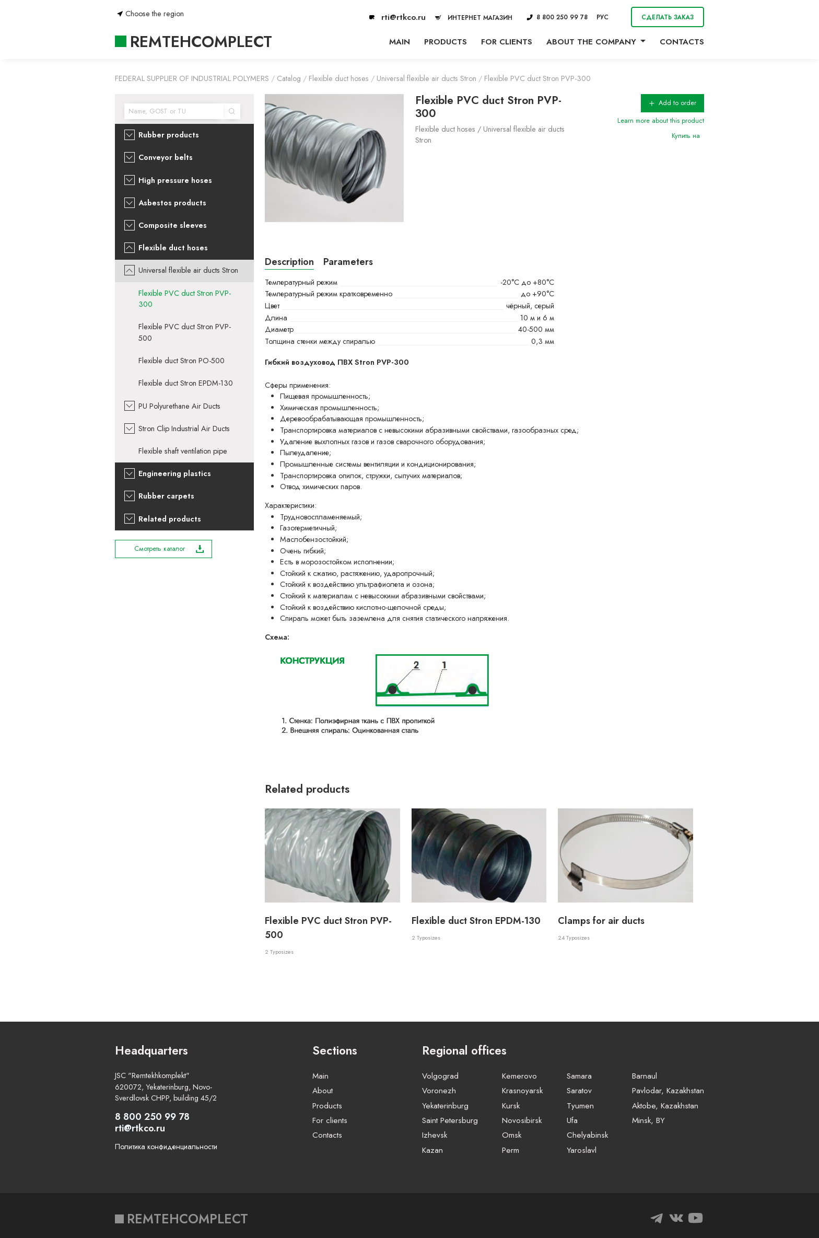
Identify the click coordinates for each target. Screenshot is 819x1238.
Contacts (682, 42)
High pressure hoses (175, 180)
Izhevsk (434, 1135)
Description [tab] (289, 262)
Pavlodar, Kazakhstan (668, 1090)
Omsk (511, 1135)
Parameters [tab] (348, 262)
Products (445, 42)
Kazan (432, 1150)
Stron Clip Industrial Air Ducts (184, 428)
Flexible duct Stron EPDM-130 (185, 383)
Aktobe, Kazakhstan (665, 1106)
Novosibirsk (522, 1120)
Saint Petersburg (450, 1120)
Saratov (579, 1090)
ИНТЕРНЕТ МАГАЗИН (472, 17)
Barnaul (644, 1076)
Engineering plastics (174, 473)
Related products (169, 519)
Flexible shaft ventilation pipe (182, 451)
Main (399, 42)
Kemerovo (519, 1076)
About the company (591, 42)
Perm (510, 1150)
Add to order (672, 103)
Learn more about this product (660, 120)
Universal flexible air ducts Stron (188, 270)
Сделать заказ (667, 17)
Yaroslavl (581, 1150)
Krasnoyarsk (522, 1090)
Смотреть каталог (169, 548)
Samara (579, 1076)
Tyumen (580, 1106)
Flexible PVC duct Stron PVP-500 (184, 332)
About (322, 1090)
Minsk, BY (648, 1120)
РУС (602, 17)
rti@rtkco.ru (397, 17)
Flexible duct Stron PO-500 (181, 360)
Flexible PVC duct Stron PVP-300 (184, 299)
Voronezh (439, 1090)
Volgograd (440, 1076)
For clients (506, 42)
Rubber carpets (166, 496)
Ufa (572, 1120)
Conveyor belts (165, 157)
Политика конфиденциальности (166, 1146)
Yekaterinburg (445, 1106)
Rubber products (168, 135)
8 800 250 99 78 (557, 17)
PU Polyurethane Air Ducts (179, 406)
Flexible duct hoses (173, 247)
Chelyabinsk (587, 1135)
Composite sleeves (172, 225)
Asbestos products (172, 203)
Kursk (511, 1106)
